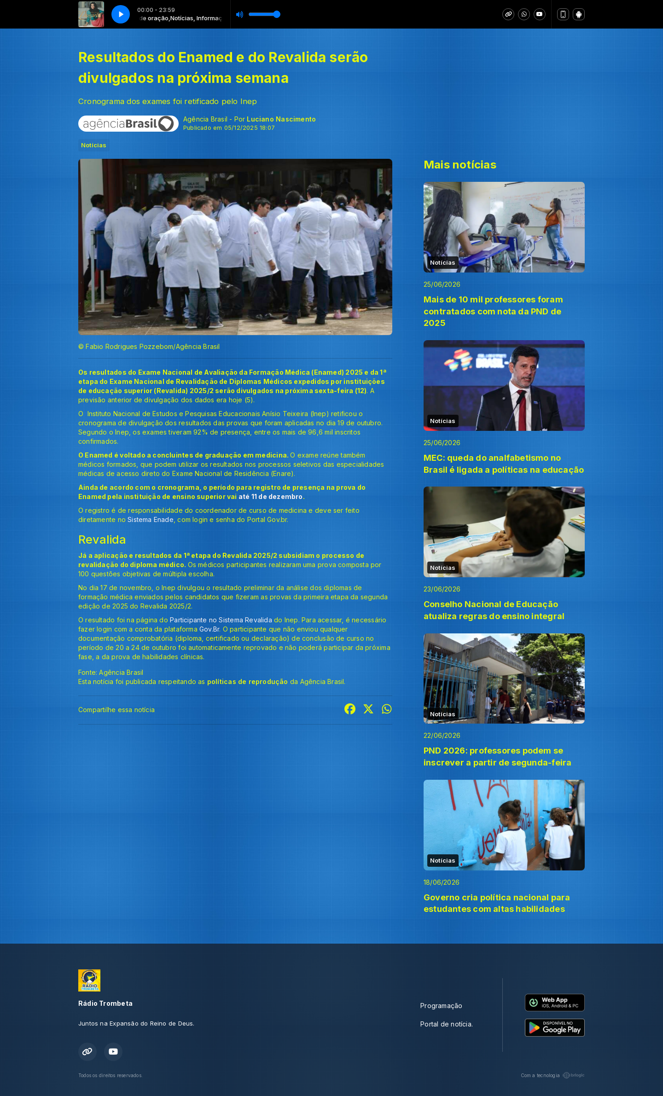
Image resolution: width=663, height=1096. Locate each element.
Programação (441, 1005)
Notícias (94, 145)
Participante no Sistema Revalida (221, 620)
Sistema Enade (151, 519)
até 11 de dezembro (270, 496)
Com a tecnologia (553, 1075)
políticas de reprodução (247, 681)
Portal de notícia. (446, 1024)
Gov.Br (209, 629)
